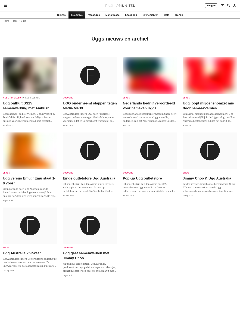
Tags (15, 21)
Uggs (23, 21)
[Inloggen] (211, 5)
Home (6, 21)
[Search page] (229, 6)
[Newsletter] (222, 6)
